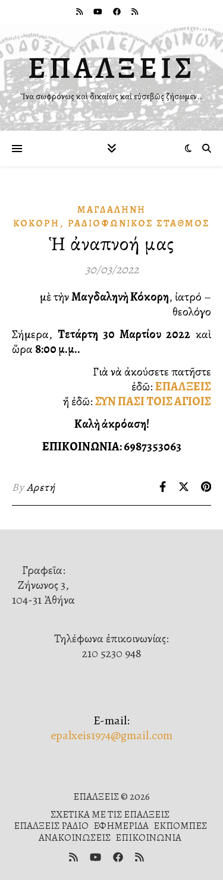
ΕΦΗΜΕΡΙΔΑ (121, 825)
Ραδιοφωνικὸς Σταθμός (139, 223)
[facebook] (118, 12)
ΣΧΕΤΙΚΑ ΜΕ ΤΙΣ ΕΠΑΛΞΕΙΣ (110, 814)
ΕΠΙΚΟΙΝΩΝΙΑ (148, 837)
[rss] (80, 12)
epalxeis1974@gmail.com (111, 735)
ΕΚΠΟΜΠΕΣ (180, 825)
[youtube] (98, 12)
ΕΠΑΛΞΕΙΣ (112, 68)
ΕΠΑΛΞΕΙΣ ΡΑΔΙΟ (51, 825)
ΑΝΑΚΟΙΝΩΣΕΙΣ (75, 837)
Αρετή (41, 487)
